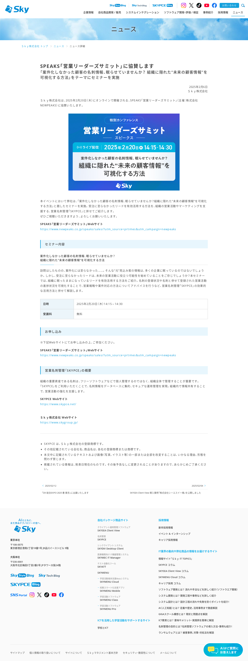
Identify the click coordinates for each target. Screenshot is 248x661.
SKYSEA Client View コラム (174, 571)
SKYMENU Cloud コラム (172, 577)
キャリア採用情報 (168, 539)
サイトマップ (17, 652)
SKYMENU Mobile (125, 589)
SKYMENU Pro (125, 607)
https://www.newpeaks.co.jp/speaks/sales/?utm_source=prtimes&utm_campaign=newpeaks (108, 229)
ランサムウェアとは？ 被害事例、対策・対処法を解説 (186, 632)
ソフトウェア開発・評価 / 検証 (181, 12)
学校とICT (102, 627)
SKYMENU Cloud (125, 580)
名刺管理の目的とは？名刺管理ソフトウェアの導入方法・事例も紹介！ (195, 626)
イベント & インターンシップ (174, 533)
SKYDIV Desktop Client (123, 547)
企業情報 (88, 12)
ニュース (238, 12)
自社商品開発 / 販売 (109, 12)
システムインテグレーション (142, 12)
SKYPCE (123, 538)
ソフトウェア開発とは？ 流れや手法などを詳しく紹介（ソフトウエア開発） (198, 589)
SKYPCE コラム (167, 564)
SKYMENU (103, 572)
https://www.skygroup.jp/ (59, 422)
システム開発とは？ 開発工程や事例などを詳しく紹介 (187, 595)
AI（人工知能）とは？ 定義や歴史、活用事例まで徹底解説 (188, 608)
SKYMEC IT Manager (123, 556)
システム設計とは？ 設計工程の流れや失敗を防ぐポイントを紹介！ (194, 601)
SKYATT (123, 565)
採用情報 (223, 12)
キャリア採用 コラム (170, 583)
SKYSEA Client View (123, 529)
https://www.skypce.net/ (58, 404)
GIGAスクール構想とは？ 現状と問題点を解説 (183, 614)
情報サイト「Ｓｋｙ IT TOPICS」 (175, 558)
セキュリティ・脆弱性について (139, 652)
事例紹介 (208, 12)
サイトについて (73, 652)
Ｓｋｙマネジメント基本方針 (102, 652)
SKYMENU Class (125, 598)
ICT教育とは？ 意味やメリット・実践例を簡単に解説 (186, 620)
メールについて (168, 652)
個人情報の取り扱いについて (45, 652)
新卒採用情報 (166, 527)
